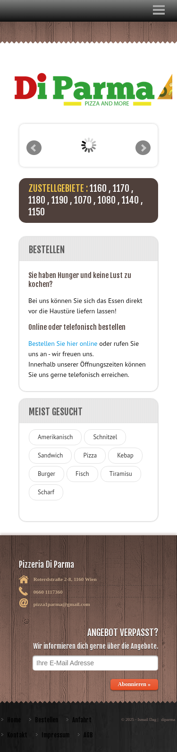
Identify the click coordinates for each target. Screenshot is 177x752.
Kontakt (17, 735)
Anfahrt (82, 720)
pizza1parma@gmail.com (62, 604)
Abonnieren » (134, 684)
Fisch (82, 474)
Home (14, 720)
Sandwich (50, 455)
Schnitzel (105, 437)
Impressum (55, 735)
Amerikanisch (55, 437)
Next (143, 147)
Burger (46, 474)
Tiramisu (121, 474)
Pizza (90, 455)
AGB (88, 735)
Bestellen (46, 720)
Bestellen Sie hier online (62, 343)
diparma (168, 719)
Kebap (125, 455)
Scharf (46, 492)
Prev (34, 147)
